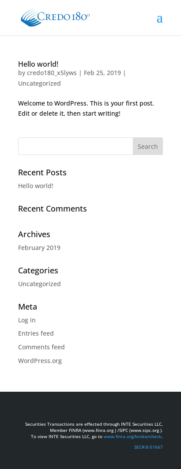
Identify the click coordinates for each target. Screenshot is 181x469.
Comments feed (41, 347)
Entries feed (36, 333)
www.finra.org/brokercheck (133, 436)
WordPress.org (40, 360)
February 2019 (39, 247)
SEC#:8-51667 (148, 447)
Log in (27, 320)
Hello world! (38, 64)
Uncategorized (39, 83)
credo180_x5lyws (52, 72)
